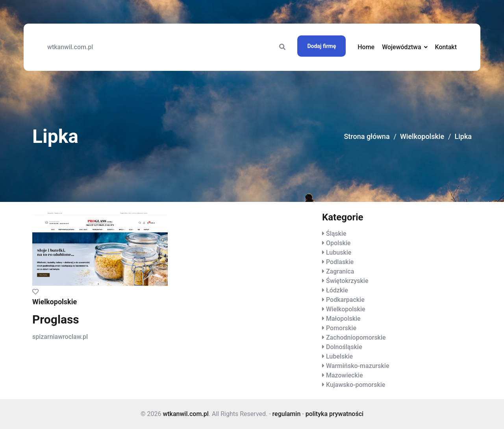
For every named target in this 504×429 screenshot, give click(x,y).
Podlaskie (340, 262)
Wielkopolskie (422, 136)
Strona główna (366, 136)
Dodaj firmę (321, 46)
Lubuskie (338, 252)
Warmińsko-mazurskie (357, 366)
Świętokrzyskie (347, 281)
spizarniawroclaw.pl (60, 336)
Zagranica (340, 271)
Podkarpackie (345, 299)
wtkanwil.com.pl (70, 47)
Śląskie (336, 233)
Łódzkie (337, 290)
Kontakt (446, 47)
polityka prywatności (334, 414)
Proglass (55, 319)
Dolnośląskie (344, 347)
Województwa (401, 47)
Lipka (463, 136)
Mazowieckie (344, 375)
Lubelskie (339, 356)
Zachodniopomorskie (356, 337)
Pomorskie (341, 328)
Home (366, 47)
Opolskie (338, 243)
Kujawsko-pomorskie (355, 384)
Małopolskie (343, 318)
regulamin (286, 414)
